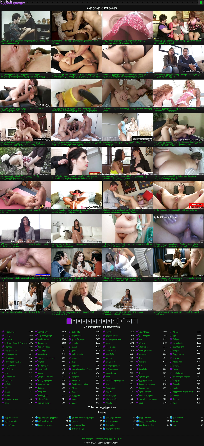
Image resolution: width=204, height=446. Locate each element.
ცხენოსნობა (77, 336)
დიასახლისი (178, 373)
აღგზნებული (178, 347)
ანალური (143, 347)
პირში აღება (10, 332)
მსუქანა (109, 392)
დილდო (176, 365)
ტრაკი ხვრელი (45, 380)
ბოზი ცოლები (112, 369)
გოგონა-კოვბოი (79, 339)
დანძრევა (9, 369)
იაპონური (110, 354)
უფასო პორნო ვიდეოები (83, 418)
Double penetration (80, 384)
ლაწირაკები (43, 339)
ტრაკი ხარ (110, 362)
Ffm (141, 373)
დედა (40, 373)
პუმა (141, 403)
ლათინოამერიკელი (115, 380)
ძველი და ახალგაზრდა (183, 392)
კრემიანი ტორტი (45, 377)
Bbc (141, 365)
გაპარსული (144, 336)
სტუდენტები (111, 373)
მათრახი (143, 369)
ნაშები (176, 339)
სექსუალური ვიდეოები (48, 418)
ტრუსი (176, 351)
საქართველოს (11, 399)
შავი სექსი (110, 425)
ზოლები (8, 347)
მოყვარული (178, 354)
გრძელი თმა (111, 399)
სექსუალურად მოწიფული (16, 343)
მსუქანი (109, 403)
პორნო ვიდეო (112, 421)
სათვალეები (144, 388)
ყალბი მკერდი (44, 403)
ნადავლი (42, 343)
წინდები (41, 388)
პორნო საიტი (78, 429)
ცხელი (142, 343)
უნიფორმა (42, 399)
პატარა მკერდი (45, 336)
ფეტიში (75, 392)
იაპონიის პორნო (45, 421)
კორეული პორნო (113, 418)
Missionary (9, 339)
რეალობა (9, 380)
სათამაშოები (44, 347)
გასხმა (75, 343)
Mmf (6, 373)
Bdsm (108, 377)
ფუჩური (109, 332)
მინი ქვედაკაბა (146, 395)
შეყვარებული (11, 354)
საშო (108, 343)
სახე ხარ (76, 380)
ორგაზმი (42, 392)
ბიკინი (7, 395)
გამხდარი (177, 362)
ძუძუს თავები (145, 392)
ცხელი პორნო (78, 425)
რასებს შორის (11, 365)
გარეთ (109, 358)
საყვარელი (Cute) (114, 339)
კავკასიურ (42, 369)
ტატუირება (43, 365)
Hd (140, 339)
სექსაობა (76, 332)
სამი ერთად (111, 347)
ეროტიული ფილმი (181, 377)
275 (128, 321)
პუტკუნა (8, 392)
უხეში (175, 388)
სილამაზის (177, 343)
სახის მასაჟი (111, 351)
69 (6, 388)
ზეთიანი (176, 384)
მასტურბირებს (11, 351)
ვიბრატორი (10, 377)
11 (120, 321)
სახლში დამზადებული (82, 369)
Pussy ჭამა (110, 388)
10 (114, 321)
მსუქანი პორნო (11, 418)
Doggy (7, 336)
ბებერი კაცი (111, 395)
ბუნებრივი (9, 358)
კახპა (74, 351)
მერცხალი (144, 377)
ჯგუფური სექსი (145, 380)
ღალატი (176, 380)
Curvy (175, 369)
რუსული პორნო (113, 429)
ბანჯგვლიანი (77, 354)
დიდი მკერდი (112, 336)
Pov (141, 358)
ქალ (175, 403)
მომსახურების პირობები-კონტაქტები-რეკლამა (102, 439)
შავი (74, 362)
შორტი (75, 373)
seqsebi (176, 421)
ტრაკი (176, 332)
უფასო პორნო (11, 421)
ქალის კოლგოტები (148, 399)
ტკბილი (142, 354)
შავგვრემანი (43, 332)
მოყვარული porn (45, 425)
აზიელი (75, 347)
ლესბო (41, 362)
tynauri (74, 421)
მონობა (8, 384)
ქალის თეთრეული (46, 358)
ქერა (175, 336)
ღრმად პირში (145, 351)
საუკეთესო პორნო (147, 421)
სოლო (176, 358)
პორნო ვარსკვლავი (13, 362)
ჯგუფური (76, 395)
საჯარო (75, 399)
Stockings (42, 351)
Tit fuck (176, 399)
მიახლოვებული (112, 365)
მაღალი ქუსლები (147, 384)
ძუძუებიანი (144, 332)
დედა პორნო (145, 418)
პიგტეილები (43, 384)
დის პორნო (178, 418)
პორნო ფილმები (146, 425)
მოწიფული (43, 395)
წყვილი (75, 365)
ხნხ (174, 425)
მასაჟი (176, 395)
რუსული (75, 377)
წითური (142, 362)
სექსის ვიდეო (12, 2)
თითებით (42, 354)
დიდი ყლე (76, 358)
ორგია (7, 403)
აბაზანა (75, 403)
